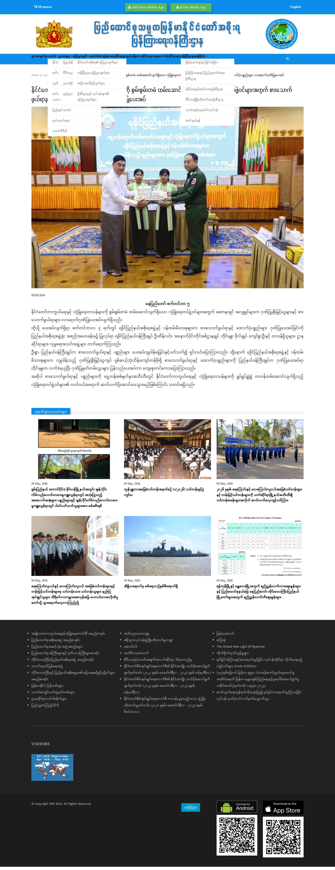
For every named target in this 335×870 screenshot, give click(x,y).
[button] (167, 201)
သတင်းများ (50, 78)
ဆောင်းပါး (125, 60)
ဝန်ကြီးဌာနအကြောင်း (253, 60)
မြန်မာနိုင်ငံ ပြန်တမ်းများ (47, 689)
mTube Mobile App (193, 7)
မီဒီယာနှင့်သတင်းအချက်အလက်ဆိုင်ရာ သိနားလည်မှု (158, 663)
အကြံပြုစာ (190, 811)
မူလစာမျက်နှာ (42, 60)
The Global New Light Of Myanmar (241, 649)
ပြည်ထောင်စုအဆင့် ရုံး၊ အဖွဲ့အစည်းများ (56, 649)
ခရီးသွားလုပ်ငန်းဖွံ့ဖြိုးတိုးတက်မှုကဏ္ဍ (148, 643)
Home (35, 78)
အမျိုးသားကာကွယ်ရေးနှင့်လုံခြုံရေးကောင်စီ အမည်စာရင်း (68, 636)
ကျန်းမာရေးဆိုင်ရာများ (150, 60)
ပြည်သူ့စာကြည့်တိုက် (45, 708)
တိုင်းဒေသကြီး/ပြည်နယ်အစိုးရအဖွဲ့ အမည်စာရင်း (62, 663)
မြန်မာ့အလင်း (225, 636)
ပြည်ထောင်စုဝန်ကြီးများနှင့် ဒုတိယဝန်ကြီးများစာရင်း (65, 656)
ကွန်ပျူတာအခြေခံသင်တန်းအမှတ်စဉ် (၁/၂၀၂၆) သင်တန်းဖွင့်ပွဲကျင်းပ (164, 495)
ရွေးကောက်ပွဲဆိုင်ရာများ (218, 60)
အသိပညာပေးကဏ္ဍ (136, 636)
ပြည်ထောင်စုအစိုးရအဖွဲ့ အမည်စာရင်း (55, 643)
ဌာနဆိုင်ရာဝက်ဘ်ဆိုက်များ (49, 702)
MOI (52, 807)
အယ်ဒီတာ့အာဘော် (136, 656)
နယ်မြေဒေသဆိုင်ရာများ (184, 60)
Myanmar (43, 7)
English (295, 7)
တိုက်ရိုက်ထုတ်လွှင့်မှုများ (233, 656)
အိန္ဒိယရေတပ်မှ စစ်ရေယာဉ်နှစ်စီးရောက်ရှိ (151, 589)
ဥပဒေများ (82, 60)
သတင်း (62, 60)
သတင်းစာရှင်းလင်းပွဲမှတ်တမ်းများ (53, 695)
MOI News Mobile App (148, 7)
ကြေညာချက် (104, 60)
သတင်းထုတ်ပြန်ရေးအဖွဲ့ (47, 669)
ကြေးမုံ (221, 643)
